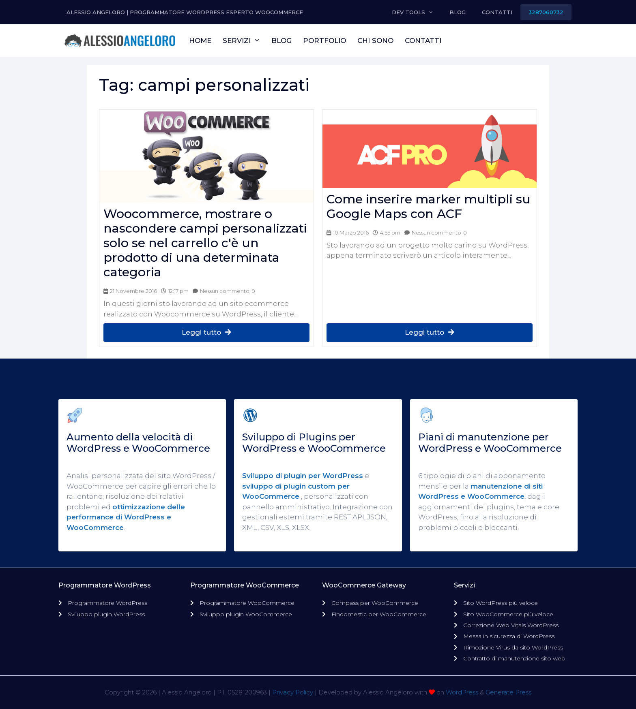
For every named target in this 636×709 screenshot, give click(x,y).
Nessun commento (224, 291)
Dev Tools (416, 12)
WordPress (462, 692)
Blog (457, 12)
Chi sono (375, 40)
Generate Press (508, 692)
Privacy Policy (292, 692)
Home (200, 40)
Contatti (497, 12)
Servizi (244, 40)
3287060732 (546, 12)
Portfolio (324, 40)
